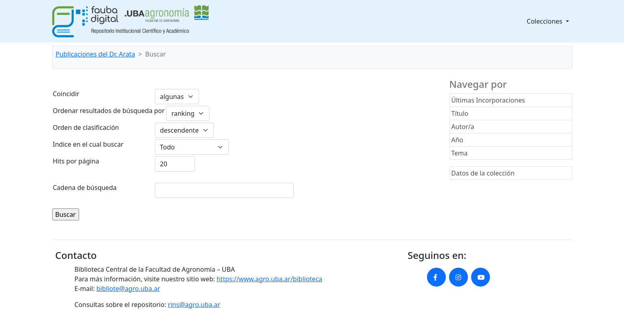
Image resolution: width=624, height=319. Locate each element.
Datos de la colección (483, 173)
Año (457, 139)
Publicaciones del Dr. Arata (95, 54)
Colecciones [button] (545, 21)
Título (460, 113)
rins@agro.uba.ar (194, 304)
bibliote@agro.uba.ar (128, 288)
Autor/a (462, 126)
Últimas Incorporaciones (488, 100)
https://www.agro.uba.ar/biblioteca (269, 279)
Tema (459, 153)
